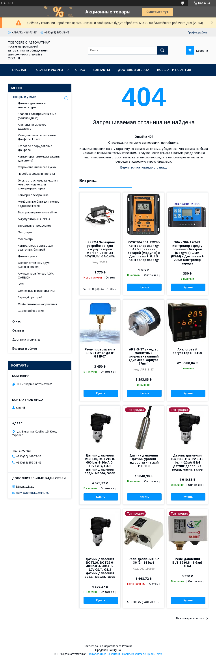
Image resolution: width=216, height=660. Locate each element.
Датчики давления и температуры (32, 105)
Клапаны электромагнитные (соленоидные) (37, 115)
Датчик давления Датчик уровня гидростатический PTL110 (144, 461)
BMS (21, 284)
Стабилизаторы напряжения (37, 304)
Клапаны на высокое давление (32, 126)
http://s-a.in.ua (25, 486)
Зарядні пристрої (30, 297)
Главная (19, 70)
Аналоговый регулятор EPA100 (187, 351)
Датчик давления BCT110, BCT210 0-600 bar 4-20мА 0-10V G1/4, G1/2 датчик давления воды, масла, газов (99, 464)
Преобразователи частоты (36, 173)
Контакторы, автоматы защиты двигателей (39, 158)
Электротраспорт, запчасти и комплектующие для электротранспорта (38, 184)
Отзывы (18, 330)
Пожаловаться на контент (104, 654)
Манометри (26, 239)
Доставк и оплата (133, 70)
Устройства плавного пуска (37, 167)
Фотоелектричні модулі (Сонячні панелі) (34, 264)
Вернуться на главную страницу (143, 167)
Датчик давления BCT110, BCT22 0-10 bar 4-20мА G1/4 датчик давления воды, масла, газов (187, 462)
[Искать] (162, 50)
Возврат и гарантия (174, 70)
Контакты (101, 70)
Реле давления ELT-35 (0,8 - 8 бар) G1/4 (187, 562)
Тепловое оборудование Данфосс (35, 148)
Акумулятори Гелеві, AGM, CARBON (36, 275)
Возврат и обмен (24, 348)
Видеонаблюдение (31, 310)
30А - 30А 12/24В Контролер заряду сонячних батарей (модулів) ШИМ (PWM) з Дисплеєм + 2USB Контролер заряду (187, 252)
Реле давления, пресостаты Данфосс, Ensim (37, 137)
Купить (144, 287)
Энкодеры (25, 232)
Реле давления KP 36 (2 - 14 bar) (143, 560)
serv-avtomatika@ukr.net (32, 492)
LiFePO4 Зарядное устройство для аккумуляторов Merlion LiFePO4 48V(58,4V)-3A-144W (100, 249)
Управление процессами (35, 225)
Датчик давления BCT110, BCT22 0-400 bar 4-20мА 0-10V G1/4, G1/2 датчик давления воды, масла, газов (99, 567)
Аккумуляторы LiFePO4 (34, 219)
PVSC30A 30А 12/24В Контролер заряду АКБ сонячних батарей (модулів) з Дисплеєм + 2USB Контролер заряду (144, 251)
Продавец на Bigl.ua (108, 650)
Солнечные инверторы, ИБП (37, 290)
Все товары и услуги (190, 618)
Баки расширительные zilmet (37, 212)
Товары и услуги (48, 70)
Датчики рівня (27, 256)
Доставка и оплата (26, 339)
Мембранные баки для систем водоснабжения (39, 203)
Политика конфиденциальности (142, 654)
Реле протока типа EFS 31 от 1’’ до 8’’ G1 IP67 (100, 353)
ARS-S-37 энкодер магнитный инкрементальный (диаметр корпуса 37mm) (144, 356)
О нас (80, 70)
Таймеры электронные (33, 195)
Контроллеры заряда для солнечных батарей (36, 247)
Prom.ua (127, 646)
